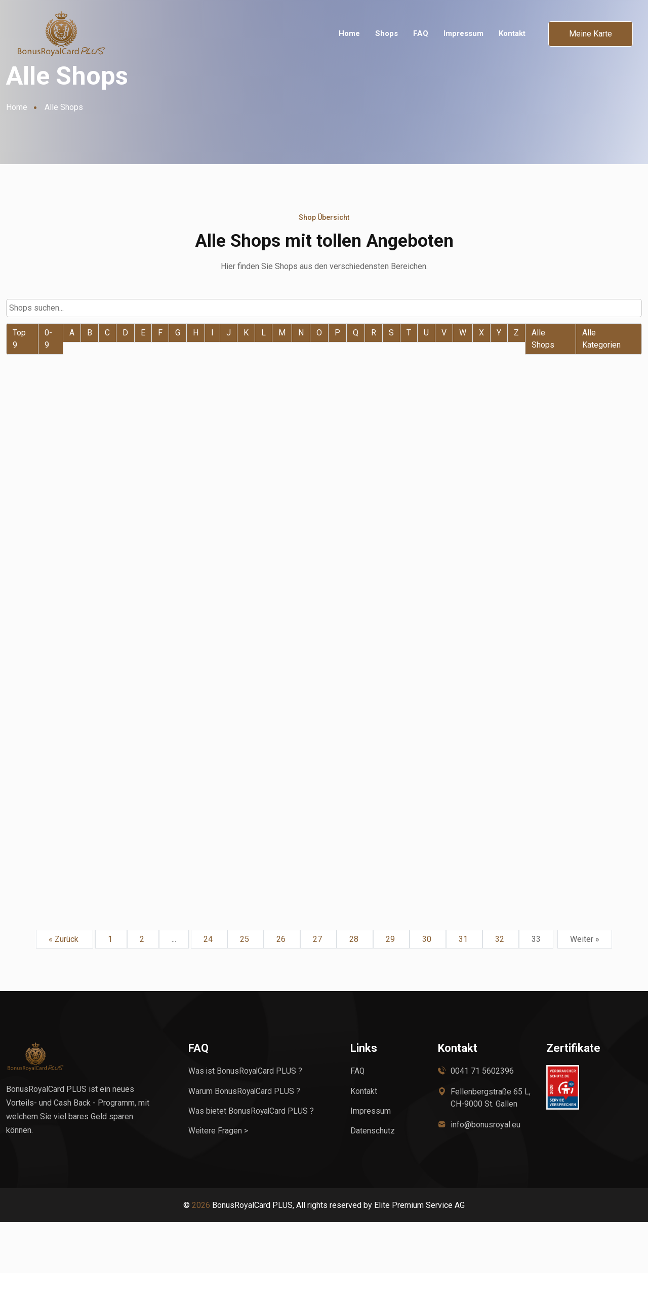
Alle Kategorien (601, 338)
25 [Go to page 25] (245, 955)
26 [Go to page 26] (282, 955)
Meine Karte (590, 34)
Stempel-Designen (527, 858)
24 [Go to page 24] (209, 955)
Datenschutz (372, 1146)
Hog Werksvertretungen (325, 858)
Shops (386, 33)
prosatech (74, 674)
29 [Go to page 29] (391, 955)
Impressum (463, 33)
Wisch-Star (76, 480)
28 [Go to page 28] (354, 955)
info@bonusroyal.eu (485, 1141)
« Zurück (64, 955)
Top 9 (19, 338)
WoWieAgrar (295, 480)
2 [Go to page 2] (143, 955)
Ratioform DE (297, 674)
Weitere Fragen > (218, 1146)
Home (349, 33)
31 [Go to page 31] (464, 955)
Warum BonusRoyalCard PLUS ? (244, 1107)
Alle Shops (543, 338)
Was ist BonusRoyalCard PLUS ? (246, 1087)
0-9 (48, 338)
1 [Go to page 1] (111, 955)
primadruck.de (516, 674)
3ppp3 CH (504, 480)
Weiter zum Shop (98, 504)
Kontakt (512, 33)
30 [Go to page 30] (427, 955)
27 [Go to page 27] (318, 955)
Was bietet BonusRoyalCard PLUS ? (251, 1126)
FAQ (420, 33)
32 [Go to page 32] (500, 955)
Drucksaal (73, 872)
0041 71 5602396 (482, 1087)
